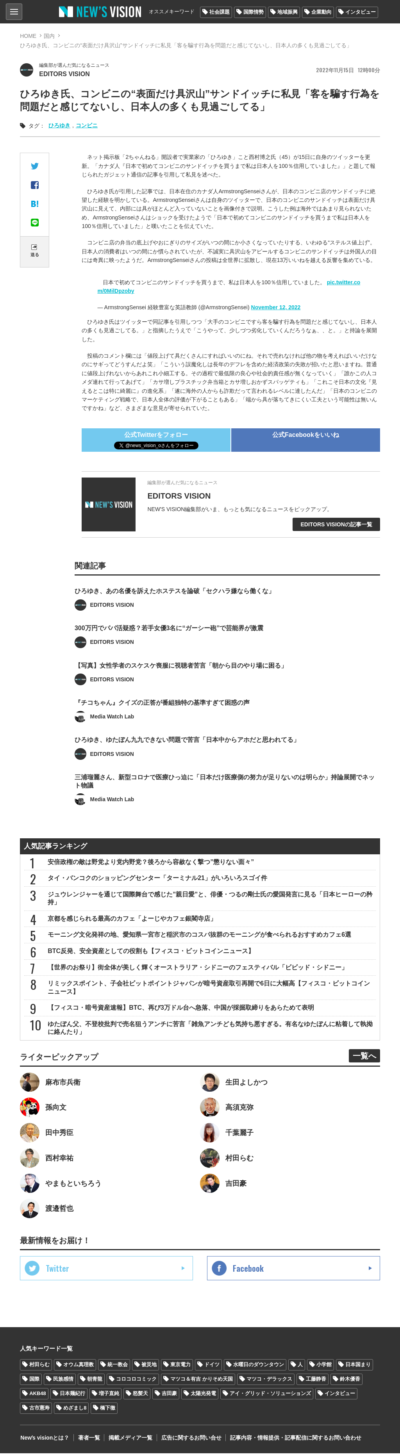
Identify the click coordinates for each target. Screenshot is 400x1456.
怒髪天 (140, 1396)
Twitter (57, 1271)
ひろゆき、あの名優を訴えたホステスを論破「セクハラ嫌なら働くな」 (175, 602)
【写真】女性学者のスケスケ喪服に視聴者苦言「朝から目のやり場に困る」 (181, 677)
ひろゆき (59, 125)
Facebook (248, 1271)
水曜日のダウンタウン (258, 1367)
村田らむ (39, 1367)
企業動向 (321, 12)
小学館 (324, 1367)
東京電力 (180, 1367)
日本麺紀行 (72, 1396)
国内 (49, 36)
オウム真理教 (78, 1367)
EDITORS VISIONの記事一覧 (336, 524)
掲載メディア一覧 (129, 1440)
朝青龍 (94, 1382)
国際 (34, 1382)
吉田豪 (169, 1396)
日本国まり (358, 1367)
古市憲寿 (39, 1410)
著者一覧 (88, 1440)
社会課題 (219, 12)
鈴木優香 (350, 1382)
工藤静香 (316, 1382)
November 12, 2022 (276, 308)
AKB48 (37, 1396)
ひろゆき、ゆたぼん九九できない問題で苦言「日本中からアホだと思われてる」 (187, 752)
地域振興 (287, 12)
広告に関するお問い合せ (189, 1440)
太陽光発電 (203, 1396)
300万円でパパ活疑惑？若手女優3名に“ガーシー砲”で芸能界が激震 (169, 640)
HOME (28, 36)
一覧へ (364, 1058)
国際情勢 (253, 12)
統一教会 (117, 1367)
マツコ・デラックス (269, 1382)
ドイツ (212, 1367)
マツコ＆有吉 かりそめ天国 (201, 1382)
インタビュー (360, 12)
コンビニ (87, 125)
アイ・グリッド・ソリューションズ (270, 1396)
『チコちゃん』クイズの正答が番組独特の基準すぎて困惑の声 (162, 715)
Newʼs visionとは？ (44, 1440)
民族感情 (63, 1382)
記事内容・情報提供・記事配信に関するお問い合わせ (293, 1440)
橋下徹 (107, 1410)
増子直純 (109, 1396)
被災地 (149, 1367)
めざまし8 (74, 1410)
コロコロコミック (136, 1382)
